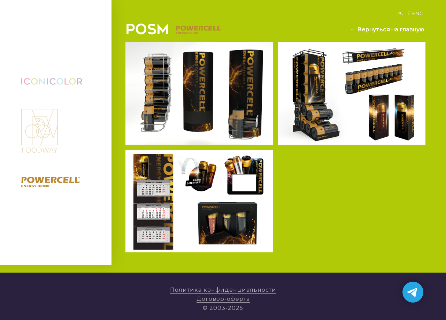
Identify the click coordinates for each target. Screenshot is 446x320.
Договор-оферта (223, 299)
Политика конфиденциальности (223, 290)
